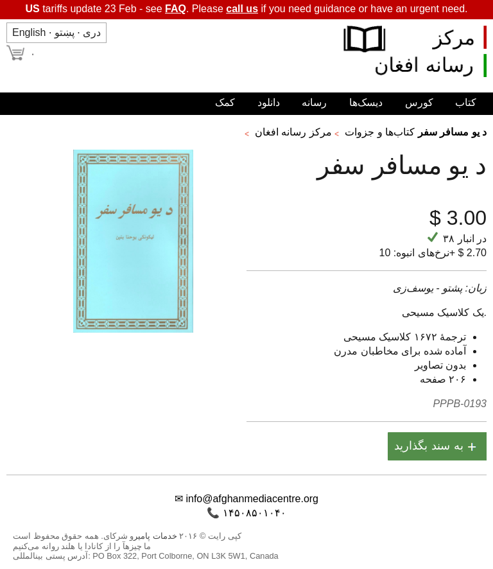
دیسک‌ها (366, 102)
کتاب (465, 102)
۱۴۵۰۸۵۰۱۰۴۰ (254, 512)
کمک (225, 102)
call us (242, 8)
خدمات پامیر (155, 536)
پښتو (64, 32)
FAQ (175, 8)
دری (92, 32)
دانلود (268, 102)
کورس (419, 102)
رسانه (314, 102)
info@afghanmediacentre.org (252, 498)
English (29, 32)
